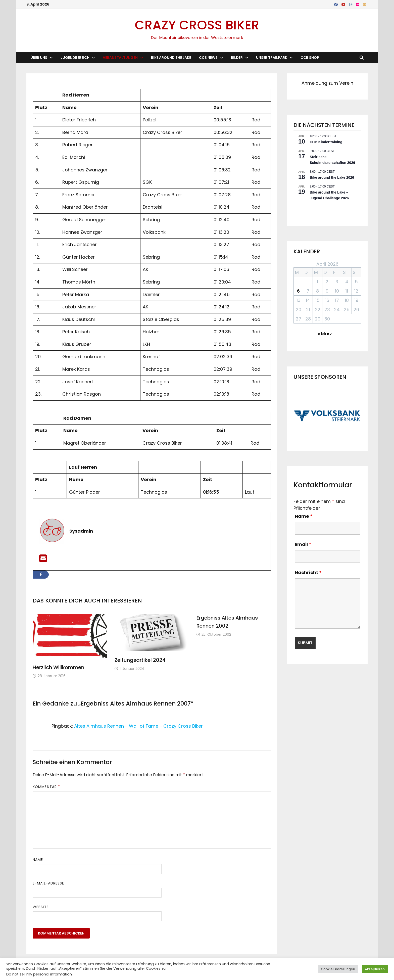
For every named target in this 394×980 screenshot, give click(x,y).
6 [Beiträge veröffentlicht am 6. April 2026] (298, 291)
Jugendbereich (75, 57)
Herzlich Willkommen (58, 667)
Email (303, 544)
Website (41, 906)
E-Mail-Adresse (48, 883)
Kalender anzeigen (308, 209)
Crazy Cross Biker (197, 25)
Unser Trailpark (271, 57)
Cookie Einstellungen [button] (338, 969)
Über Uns (38, 57)
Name (38, 859)
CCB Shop (310, 57)
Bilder (237, 57)
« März (325, 334)
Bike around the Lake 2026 (332, 177)
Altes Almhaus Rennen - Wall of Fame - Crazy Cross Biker (138, 726)
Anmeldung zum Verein (327, 83)
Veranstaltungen (120, 57)
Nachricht (308, 572)
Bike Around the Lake (171, 57)
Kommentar (46, 786)
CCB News (208, 57)
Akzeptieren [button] (375, 969)
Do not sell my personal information (39, 974)
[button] (327, 415)
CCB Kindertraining (326, 142)
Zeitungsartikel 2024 (140, 660)
